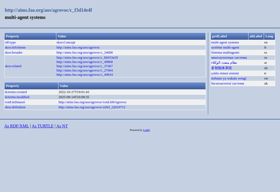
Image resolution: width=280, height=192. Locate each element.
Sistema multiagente (225, 52)
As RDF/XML (16, 126)
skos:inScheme (15, 47)
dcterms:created (16, 92)
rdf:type (10, 42)
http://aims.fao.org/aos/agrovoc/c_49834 (85, 75)
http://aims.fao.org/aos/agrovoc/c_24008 (85, 52)
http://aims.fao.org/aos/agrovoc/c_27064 (85, 70)
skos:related (13, 66)
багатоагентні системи (227, 83)
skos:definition (15, 107)
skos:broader (13, 52)
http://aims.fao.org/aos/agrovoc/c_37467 (85, 66)
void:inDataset (15, 102)
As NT (62, 126)
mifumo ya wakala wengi (228, 78)
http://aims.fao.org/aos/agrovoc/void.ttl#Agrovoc (92, 102)
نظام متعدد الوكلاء (224, 63)
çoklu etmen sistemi (225, 73)
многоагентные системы (229, 57)
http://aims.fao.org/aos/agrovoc (78, 47)
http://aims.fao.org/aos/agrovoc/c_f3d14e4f (48, 10)
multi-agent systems (225, 42)
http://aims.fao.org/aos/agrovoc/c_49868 (85, 62)
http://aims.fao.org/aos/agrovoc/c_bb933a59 (87, 57)
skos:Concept (66, 42)
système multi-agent (225, 47)
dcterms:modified (17, 97)
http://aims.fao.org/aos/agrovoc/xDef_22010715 (91, 107)
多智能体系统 (221, 68)
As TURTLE (43, 126)
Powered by (136, 130)
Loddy (146, 130)
